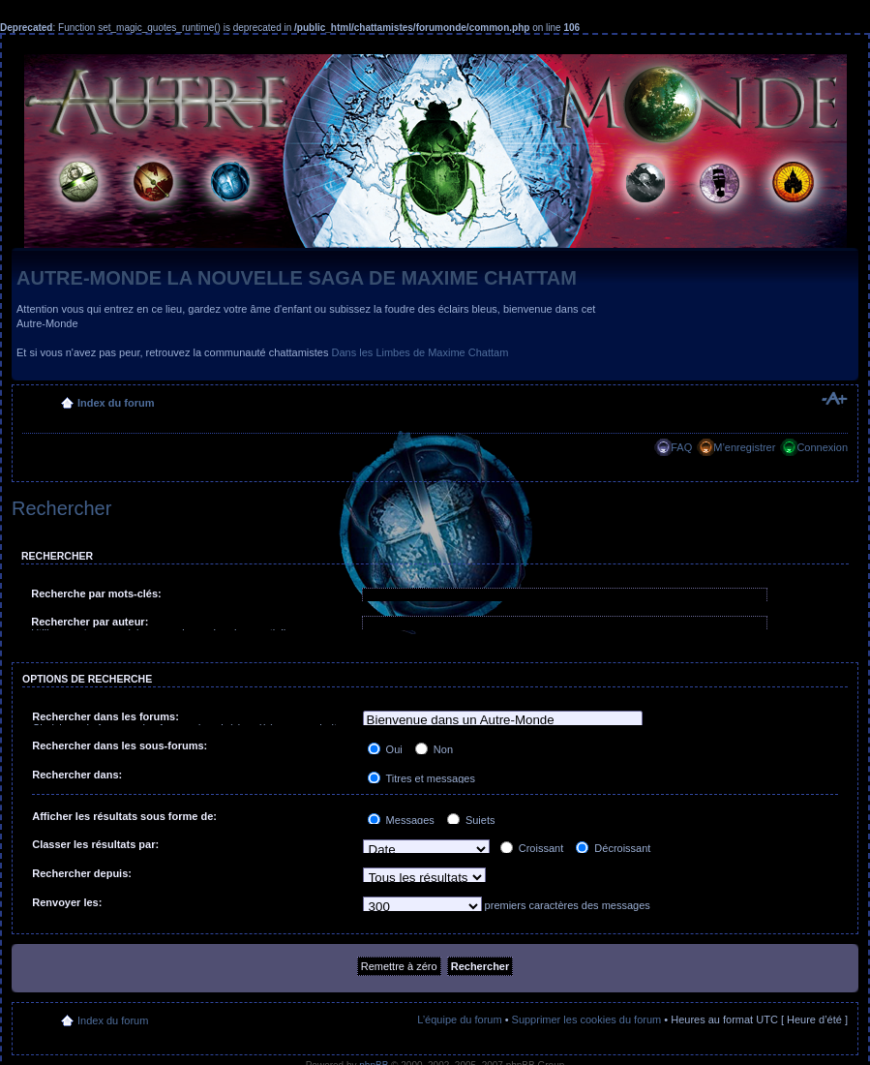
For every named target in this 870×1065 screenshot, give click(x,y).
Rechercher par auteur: (89, 621)
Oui (385, 749)
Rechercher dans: (77, 774)
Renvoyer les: (67, 902)
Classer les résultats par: (95, 844)
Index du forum (115, 403)
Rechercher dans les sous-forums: (119, 745)
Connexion (822, 447)
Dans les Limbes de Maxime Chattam (420, 352)
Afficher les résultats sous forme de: (124, 816)
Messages (401, 820)
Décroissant (613, 848)
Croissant (532, 848)
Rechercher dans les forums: (105, 716)
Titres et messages (421, 778)
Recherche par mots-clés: (96, 593)
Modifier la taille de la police (834, 399)
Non (434, 749)
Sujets (471, 820)
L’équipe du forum (459, 1019)
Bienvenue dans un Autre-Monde (503, 721)
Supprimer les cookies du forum (587, 1019)
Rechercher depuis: (82, 873)
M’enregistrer (744, 447)
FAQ (681, 447)
